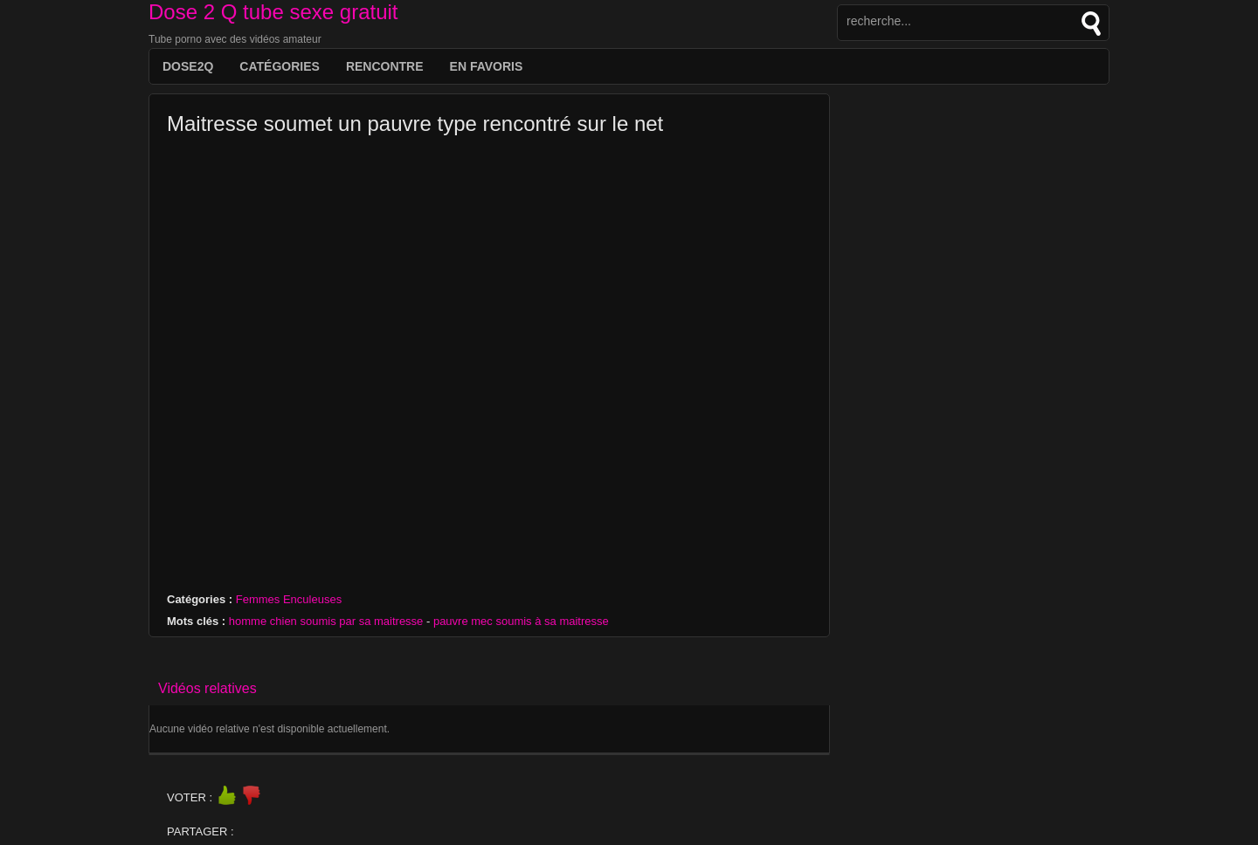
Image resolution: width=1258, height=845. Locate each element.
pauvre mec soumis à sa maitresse (521, 621)
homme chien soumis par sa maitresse (326, 621)
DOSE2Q (187, 66)
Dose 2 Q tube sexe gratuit (273, 12)
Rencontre (385, 66)
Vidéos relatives (207, 688)
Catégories (279, 66)
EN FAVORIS (486, 66)
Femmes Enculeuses (289, 599)
